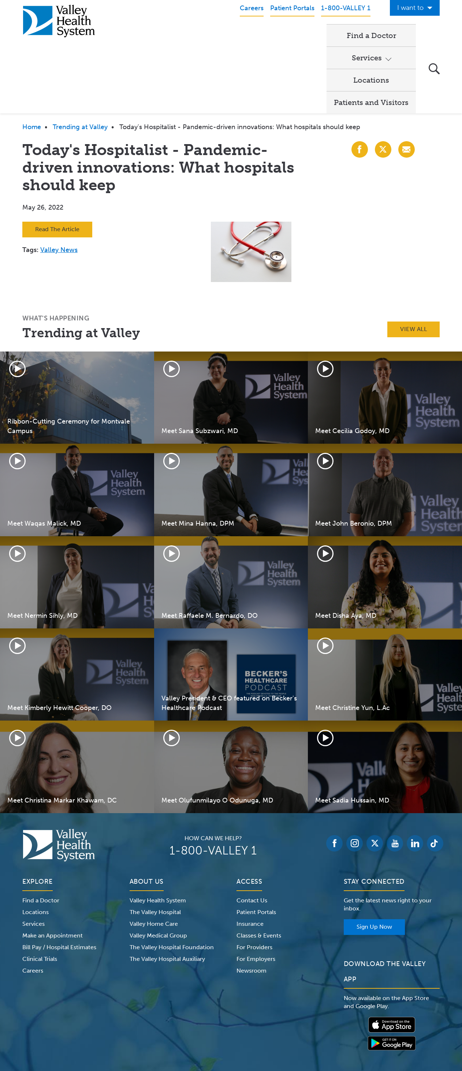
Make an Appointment (52, 868)
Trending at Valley (80, 60)
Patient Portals (256, 844)
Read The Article (57, 161)
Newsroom (251, 903)
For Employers (255, 891)
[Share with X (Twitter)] (383, 82)
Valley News (59, 182)
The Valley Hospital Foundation (172, 879)
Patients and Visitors (371, 35)
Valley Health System (158, 833)
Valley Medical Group (158, 868)
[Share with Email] (406, 82)
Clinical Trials (39, 891)
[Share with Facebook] (359, 82)
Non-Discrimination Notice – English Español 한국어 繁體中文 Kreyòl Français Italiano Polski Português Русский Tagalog (231, 1033)
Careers (32, 903)
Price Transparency (375, 1025)
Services (245, 35)
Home (31, 60)
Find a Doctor (190, 35)
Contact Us (251, 833)
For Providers (254, 879)
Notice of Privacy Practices (96, 1025)
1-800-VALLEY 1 (213, 783)
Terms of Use (154, 1025)
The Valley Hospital (155, 844)
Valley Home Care (154, 856)
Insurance (250, 856)
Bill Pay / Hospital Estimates (59, 879)
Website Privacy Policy (206, 1025)
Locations (301, 35)
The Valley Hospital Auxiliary (167, 891)
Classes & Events (258, 868)
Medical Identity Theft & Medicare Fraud (293, 1025)
